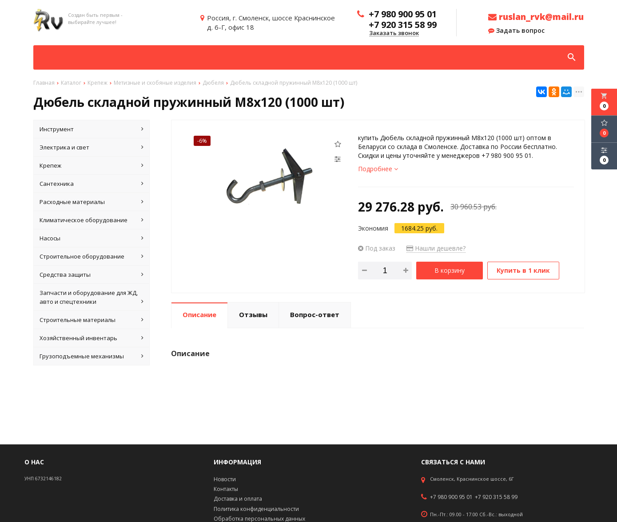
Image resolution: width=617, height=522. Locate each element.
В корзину (449, 270)
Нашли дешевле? (436, 248)
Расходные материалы (91, 201)
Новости (225, 479)
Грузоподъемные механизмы (91, 356)
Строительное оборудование (91, 256)
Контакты (226, 489)
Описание (199, 314)
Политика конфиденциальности (256, 509)
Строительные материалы (91, 319)
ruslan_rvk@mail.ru (536, 17)
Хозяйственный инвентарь (91, 338)
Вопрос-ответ (314, 314)
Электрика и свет (91, 147)
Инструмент (91, 129)
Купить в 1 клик (523, 270)
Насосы (91, 238)
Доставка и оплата (238, 498)
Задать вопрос (516, 30)
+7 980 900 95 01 (451, 497)
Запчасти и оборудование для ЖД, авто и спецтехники (91, 297)
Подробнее (378, 169)
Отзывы (253, 314)
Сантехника (91, 183)
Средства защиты (91, 274)
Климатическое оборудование (91, 220)
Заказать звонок (394, 33)
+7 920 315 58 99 (496, 497)
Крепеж (91, 165)
